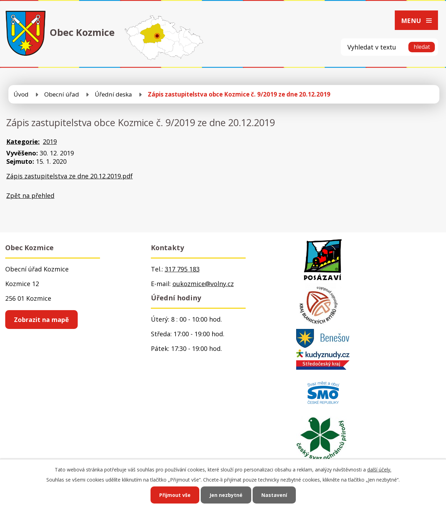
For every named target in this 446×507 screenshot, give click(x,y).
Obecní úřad (61, 94)
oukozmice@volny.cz (203, 283)
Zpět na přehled (30, 195)
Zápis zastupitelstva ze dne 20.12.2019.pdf (69, 176)
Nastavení (274, 495)
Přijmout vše (175, 495)
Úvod (21, 94)
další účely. (379, 469)
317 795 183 (182, 269)
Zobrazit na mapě (41, 319)
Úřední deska (113, 94)
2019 (50, 141)
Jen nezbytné (226, 495)
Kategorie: (23, 141)
